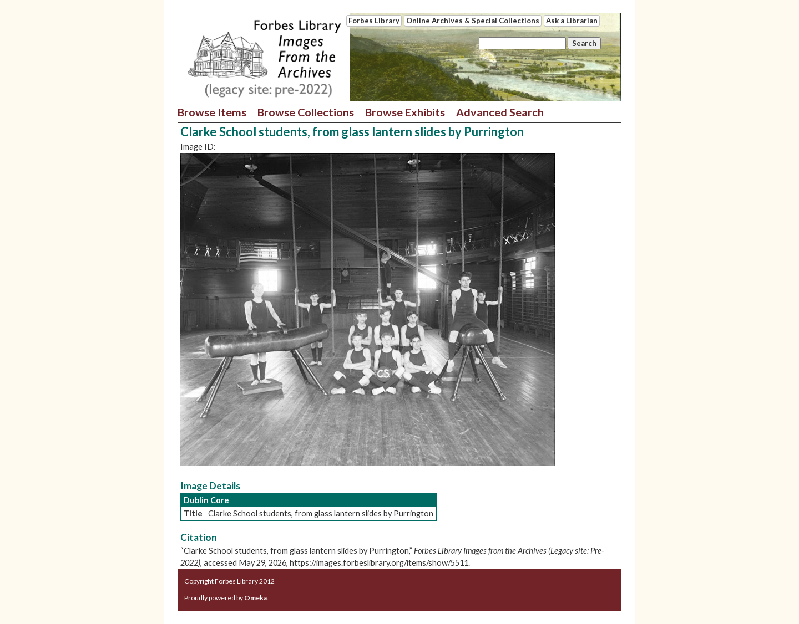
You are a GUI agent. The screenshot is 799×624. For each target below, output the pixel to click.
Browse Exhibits (405, 112)
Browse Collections (305, 112)
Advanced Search (500, 112)
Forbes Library (374, 20)
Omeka (255, 598)
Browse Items (212, 112)
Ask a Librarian (572, 20)
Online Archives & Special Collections (472, 20)
